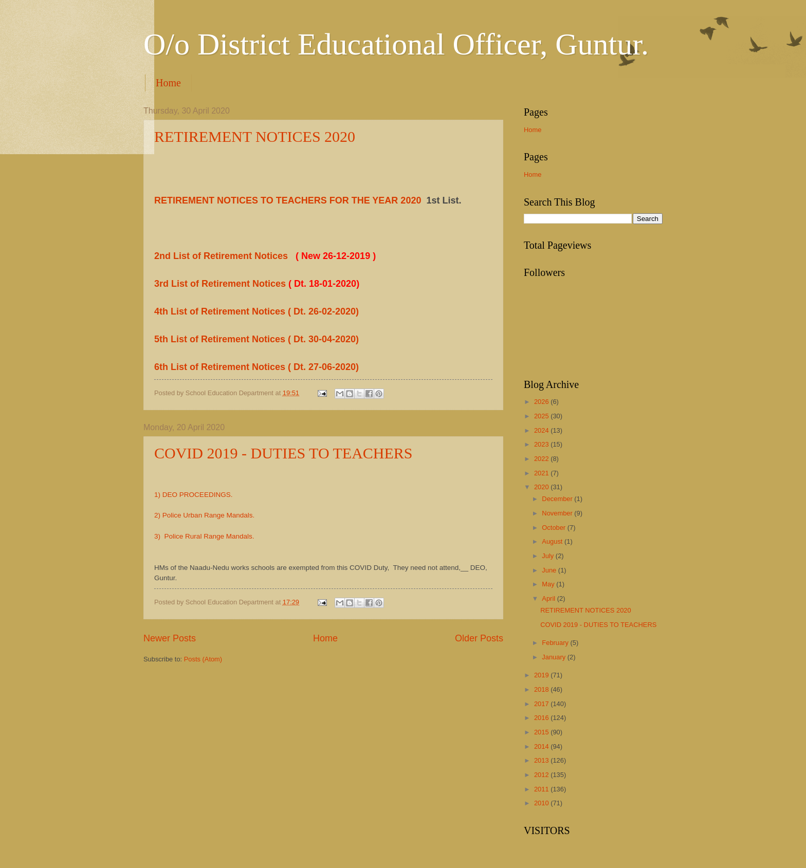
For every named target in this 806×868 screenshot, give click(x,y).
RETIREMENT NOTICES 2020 (254, 136)
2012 (542, 775)
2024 (542, 430)
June (550, 570)
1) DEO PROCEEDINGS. (193, 494)
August (553, 541)
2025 (542, 416)
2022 (542, 459)
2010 (542, 803)
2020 (542, 487)
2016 (542, 718)
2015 (542, 732)
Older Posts (479, 638)
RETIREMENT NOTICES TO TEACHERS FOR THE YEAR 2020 (287, 200)
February (556, 643)
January (554, 657)
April (549, 598)
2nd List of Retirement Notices (222, 256)
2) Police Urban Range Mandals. (204, 515)
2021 (542, 473)
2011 (542, 789)
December (558, 499)
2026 (542, 401)
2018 (542, 689)
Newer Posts (169, 638)
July (548, 556)
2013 (542, 760)
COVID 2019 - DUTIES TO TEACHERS (283, 453)
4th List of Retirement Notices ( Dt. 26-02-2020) (256, 311)
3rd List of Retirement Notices (221, 284)
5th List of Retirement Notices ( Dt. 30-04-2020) (256, 339)
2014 (542, 746)
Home (168, 82)
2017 (542, 704)
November (558, 513)
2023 (542, 444)
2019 (542, 675)
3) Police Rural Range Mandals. (204, 536)
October (554, 527)
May (549, 584)
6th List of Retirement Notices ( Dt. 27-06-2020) (256, 367)
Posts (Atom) (203, 659)
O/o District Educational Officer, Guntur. (396, 44)
